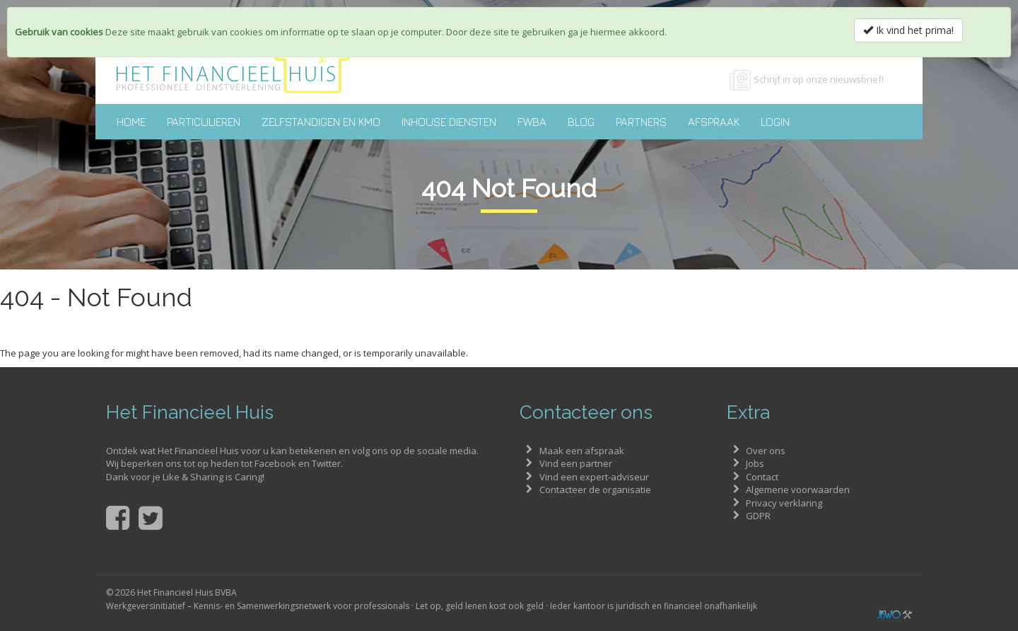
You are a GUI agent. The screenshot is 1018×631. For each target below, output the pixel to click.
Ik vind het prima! (908, 30)
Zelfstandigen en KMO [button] (321, 121)
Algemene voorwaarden (798, 489)
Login (775, 121)
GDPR (758, 515)
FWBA (531, 121)
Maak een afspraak (581, 450)
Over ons (765, 450)
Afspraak (713, 121)
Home (131, 121)
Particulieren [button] (203, 121)
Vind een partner (575, 463)
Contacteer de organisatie (595, 489)
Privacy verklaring (784, 503)
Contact (762, 476)
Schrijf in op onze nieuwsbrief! (819, 79)
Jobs (755, 463)
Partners (641, 121)
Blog (581, 121)
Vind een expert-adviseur (594, 476)
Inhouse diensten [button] (449, 121)
